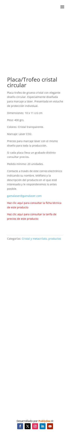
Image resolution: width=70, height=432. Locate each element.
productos (54, 238)
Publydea (44, 421)
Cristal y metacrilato (34, 238)
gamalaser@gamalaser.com (24, 196)
